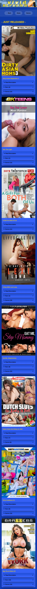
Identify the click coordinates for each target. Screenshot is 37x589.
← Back (8, 13)
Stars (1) (7, 158)
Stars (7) (7, 438)
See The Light (7, 149)
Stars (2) (7, 296)
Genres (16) (8, 584)
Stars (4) (7, 87)
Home (18, 13)
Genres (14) (8, 91)
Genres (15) (8, 371)
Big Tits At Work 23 (9, 571)
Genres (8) (8, 442)
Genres (28, 13)
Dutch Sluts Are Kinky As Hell (12, 429)
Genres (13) (8, 162)
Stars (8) (7, 367)
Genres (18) (8, 300)
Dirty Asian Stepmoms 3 (11, 78)
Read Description (10, 82)
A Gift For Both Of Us (10, 220)
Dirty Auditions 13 (9, 500)
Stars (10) (8, 580)
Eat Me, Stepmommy (9, 358)
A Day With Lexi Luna (10, 287)
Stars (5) (7, 509)
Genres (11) (8, 229)
